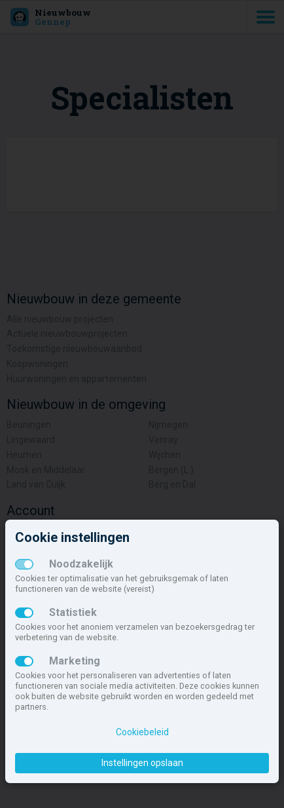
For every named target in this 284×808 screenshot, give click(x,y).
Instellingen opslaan (142, 763)
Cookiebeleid (142, 732)
